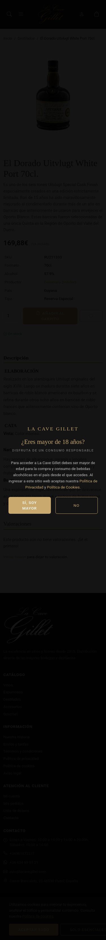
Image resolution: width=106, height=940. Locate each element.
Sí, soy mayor (29, 505)
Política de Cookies (63, 487)
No (76, 505)
